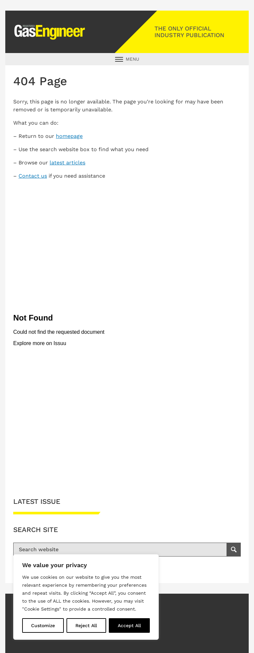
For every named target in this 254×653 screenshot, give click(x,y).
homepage (69, 136)
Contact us (33, 176)
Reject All (86, 625)
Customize (43, 625)
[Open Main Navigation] (127, 59)
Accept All (129, 625)
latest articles (67, 162)
